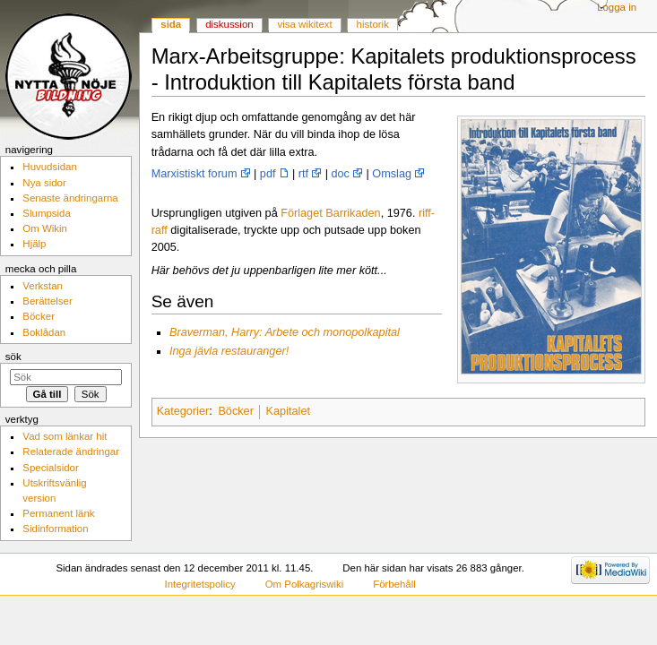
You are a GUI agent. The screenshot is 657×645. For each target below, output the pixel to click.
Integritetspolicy (199, 584)
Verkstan (42, 285)
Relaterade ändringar (70, 451)
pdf (268, 174)
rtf (303, 174)
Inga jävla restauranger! (229, 351)
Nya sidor (43, 182)
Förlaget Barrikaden (330, 213)
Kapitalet (288, 411)
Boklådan (43, 332)
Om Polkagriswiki (304, 584)
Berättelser (47, 301)
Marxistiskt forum (194, 174)
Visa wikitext (305, 24)
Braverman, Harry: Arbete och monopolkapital (284, 332)
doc (341, 174)
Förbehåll (394, 584)
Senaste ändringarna (69, 198)
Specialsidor (50, 467)
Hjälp (34, 243)
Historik (373, 24)
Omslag (391, 174)
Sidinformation (55, 528)
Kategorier (183, 411)
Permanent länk (58, 513)
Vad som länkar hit (64, 436)
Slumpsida (46, 213)
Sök (13, 356)
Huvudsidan (49, 166)
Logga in (616, 7)
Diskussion (229, 24)
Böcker (236, 411)
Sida (170, 24)
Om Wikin (44, 228)
